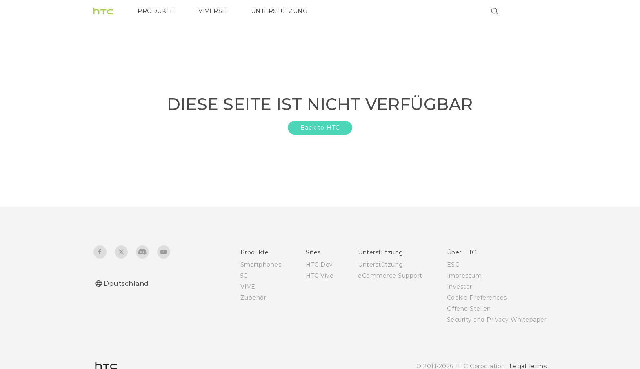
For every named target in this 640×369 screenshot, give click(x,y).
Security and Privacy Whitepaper (497, 319)
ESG (453, 264)
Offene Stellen (469, 308)
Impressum (464, 275)
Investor (459, 286)
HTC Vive (319, 275)
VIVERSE (212, 11)
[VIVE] (535, 11)
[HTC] (103, 11)
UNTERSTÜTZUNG (279, 11)
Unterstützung (380, 264)
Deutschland (126, 283)
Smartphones (261, 264)
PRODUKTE (156, 11)
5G (244, 275)
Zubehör (253, 297)
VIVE (248, 286)
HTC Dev (319, 264)
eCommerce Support (390, 275)
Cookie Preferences (477, 297)
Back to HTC (320, 127)
